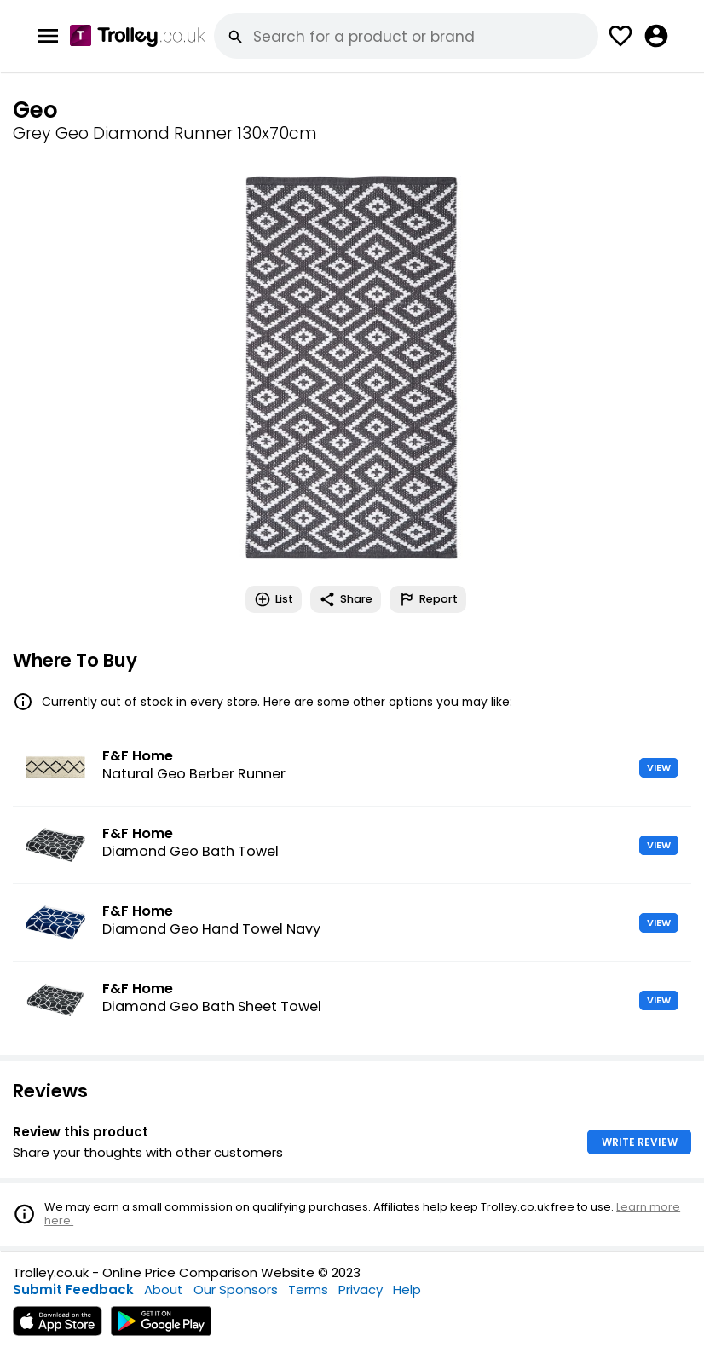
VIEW (659, 767)
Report (428, 599)
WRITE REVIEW (640, 1142)
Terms (308, 1289)
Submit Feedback (73, 1289)
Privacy (360, 1289)
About (163, 1289)
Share (345, 599)
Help (407, 1289)
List (273, 599)
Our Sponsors (235, 1289)
